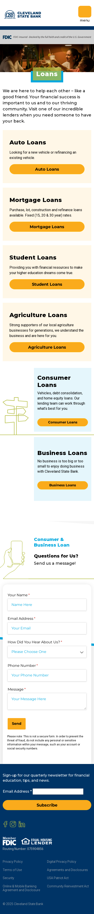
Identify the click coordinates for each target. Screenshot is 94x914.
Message (24, 689)
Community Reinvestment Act (68, 886)
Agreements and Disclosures (67, 870)
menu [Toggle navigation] (84, 14)
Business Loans (62, 485)
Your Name (26, 595)
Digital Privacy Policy (61, 861)
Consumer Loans (62, 422)
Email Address (29, 618)
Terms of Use (12, 870)
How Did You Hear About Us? (43, 642)
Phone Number (31, 665)
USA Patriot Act (58, 878)
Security (8, 878)
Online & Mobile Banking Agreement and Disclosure (21, 888)
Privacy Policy (13, 861)
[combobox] (47, 652)
